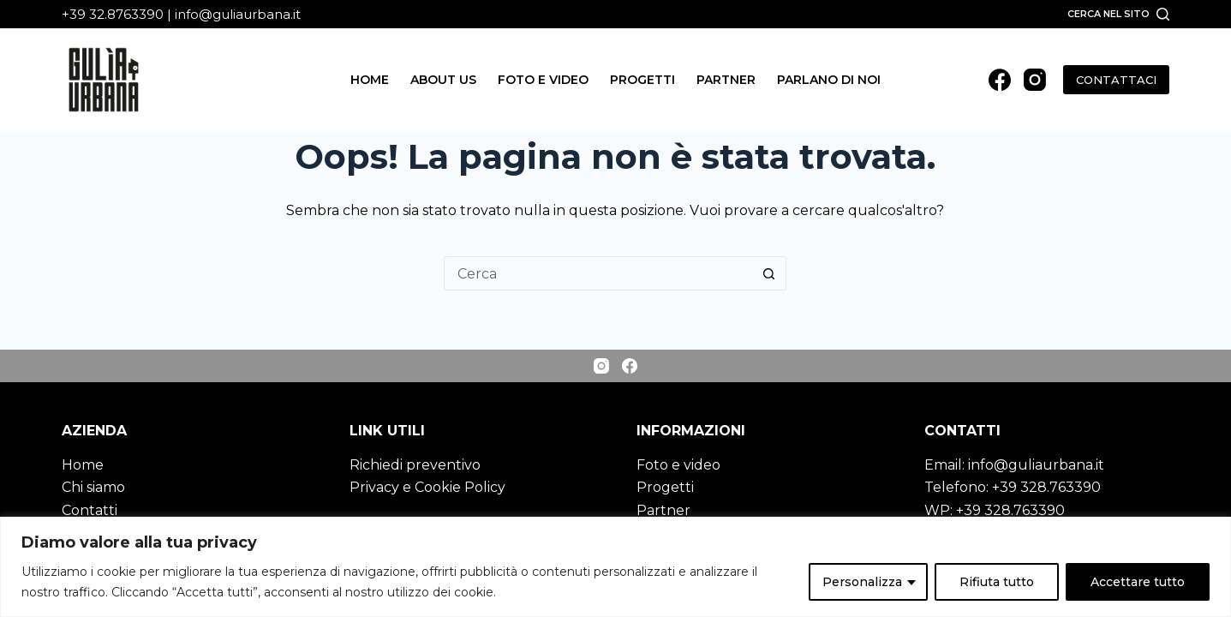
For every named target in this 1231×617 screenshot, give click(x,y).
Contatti (89, 510)
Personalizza (862, 582)
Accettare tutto (1138, 582)
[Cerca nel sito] (1118, 13)
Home (369, 79)
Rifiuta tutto (996, 582)
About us (443, 79)
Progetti (642, 79)
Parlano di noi (829, 79)
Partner (726, 79)
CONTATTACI (1116, 80)
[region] (615, 567)
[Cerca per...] (598, 273)
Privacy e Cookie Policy (427, 487)
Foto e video (543, 79)
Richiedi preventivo (415, 465)
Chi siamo (93, 487)
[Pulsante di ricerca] (769, 273)
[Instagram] (1035, 80)
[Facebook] (1000, 80)
